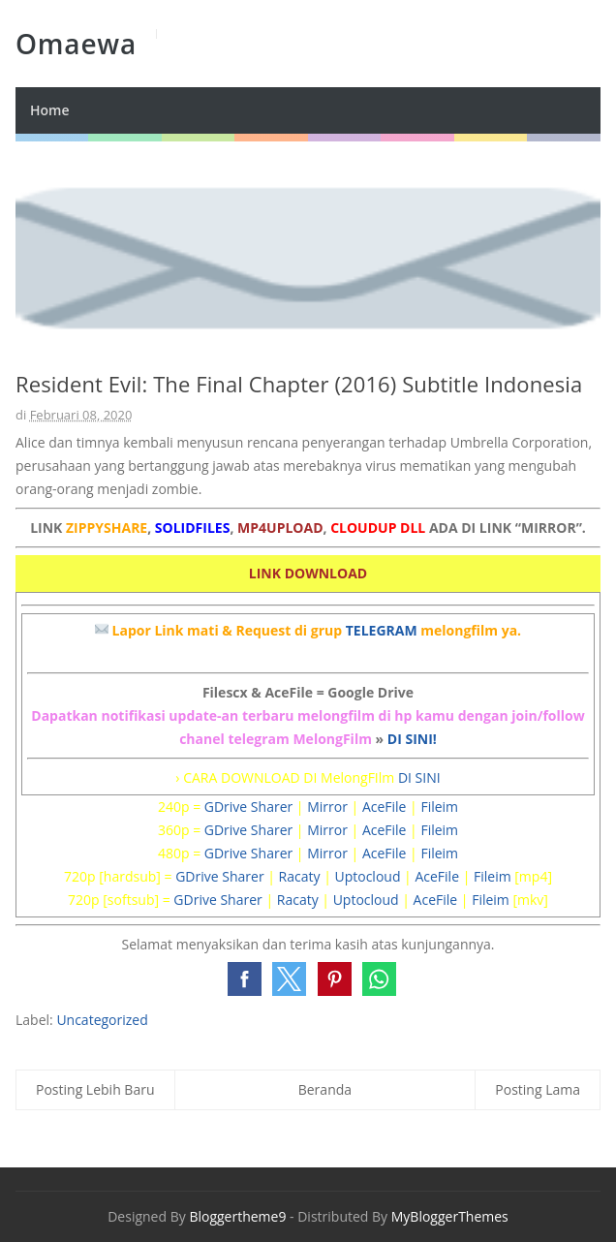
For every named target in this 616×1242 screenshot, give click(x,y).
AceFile (384, 806)
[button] (245, 979)
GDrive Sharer (248, 806)
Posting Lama (537, 1089)
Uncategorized (101, 1019)
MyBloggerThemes (449, 1216)
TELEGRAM (381, 630)
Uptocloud (367, 876)
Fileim (439, 806)
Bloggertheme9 (237, 1216)
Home (50, 110)
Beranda (325, 1089)
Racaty (300, 876)
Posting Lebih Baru (95, 1089)
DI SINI (419, 777)
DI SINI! (412, 739)
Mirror (327, 806)
